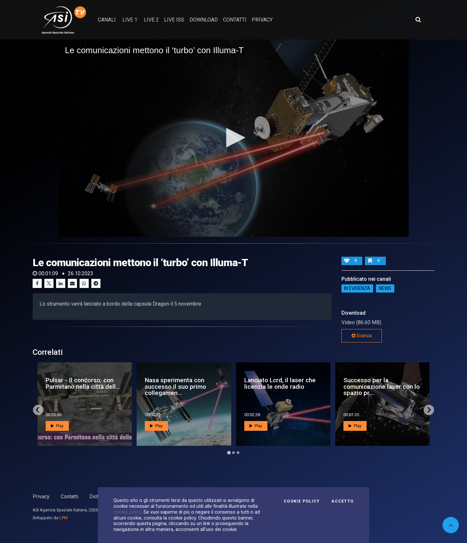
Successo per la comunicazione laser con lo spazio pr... (381, 386)
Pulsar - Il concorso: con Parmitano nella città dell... (83, 383)
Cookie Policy (302, 501)
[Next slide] (429, 410)
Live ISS (174, 20)
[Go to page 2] (233, 452)
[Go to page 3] (238, 452)
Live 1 (129, 20)
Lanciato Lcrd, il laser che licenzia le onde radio (280, 383)
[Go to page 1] (229, 452)
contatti (235, 20)
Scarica (362, 335)
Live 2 (151, 20)
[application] (233, 137)
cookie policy (127, 512)
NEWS (385, 288)
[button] (233, 137)
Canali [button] (107, 20)
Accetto (342, 501)
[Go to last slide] (38, 410)
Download (203, 20)
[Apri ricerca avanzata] (418, 19)
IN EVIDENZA (357, 288)
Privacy (41, 496)
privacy (262, 20)
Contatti (69, 496)
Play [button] (57, 426)
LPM (63, 517)
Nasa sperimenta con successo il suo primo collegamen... (175, 386)
